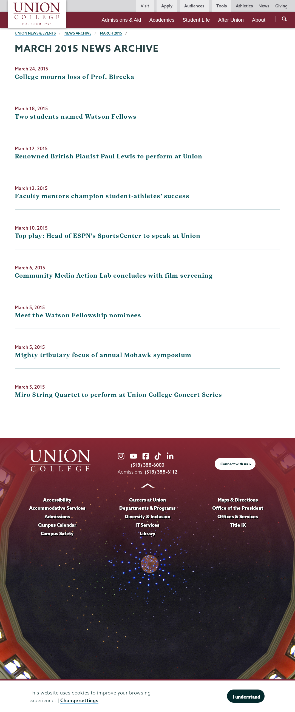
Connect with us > (235, 464)
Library (147, 533)
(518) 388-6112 (161, 472)
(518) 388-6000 (147, 465)
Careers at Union (147, 500)
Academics (161, 20)
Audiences (194, 5)
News (264, 5)
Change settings (79, 700)
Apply (166, 5)
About (258, 20)
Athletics (244, 5)
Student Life (196, 20)
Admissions (57, 516)
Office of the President (237, 508)
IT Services (147, 525)
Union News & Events (35, 33)
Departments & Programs (147, 508)
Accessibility (57, 500)
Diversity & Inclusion (147, 516)
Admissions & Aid (121, 20)
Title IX (238, 525)
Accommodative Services (57, 508)
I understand (246, 697)
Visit (145, 5)
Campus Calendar (57, 525)
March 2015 (111, 33)
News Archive (77, 33)
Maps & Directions (238, 500)
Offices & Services (237, 516)
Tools (221, 5)
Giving (281, 5)
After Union (231, 20)
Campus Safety (57, 533)
